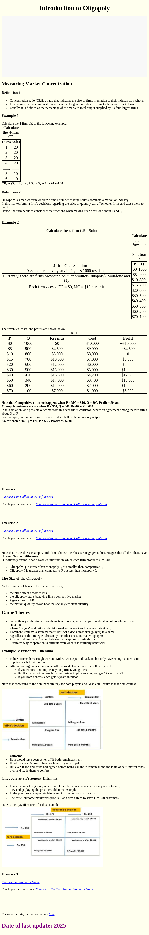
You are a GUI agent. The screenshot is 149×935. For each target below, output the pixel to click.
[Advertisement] (74, 46)
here (52, 914)
